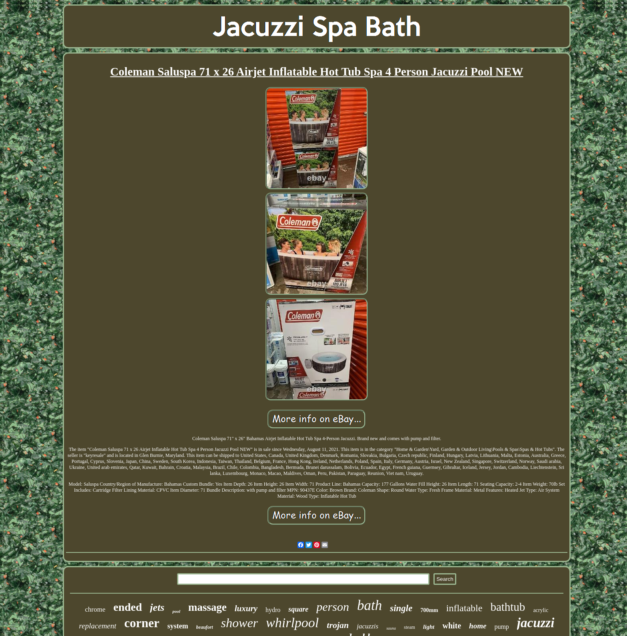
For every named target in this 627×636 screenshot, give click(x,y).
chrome (95, 609)
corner (142, 623)
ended (128, 607)
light (428, 627)
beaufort (204, 627)
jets (157, 607)
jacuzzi (536, 623)
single (401, 608)
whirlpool (292, 622)
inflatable (464, 608)
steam (409, 627)
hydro (273, 609)
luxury (246, 608)
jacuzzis (367, 626)
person (332, 606)
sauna (391, 628)
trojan (338, 625)
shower (239, 623)
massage (207, 607)
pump (501, 626)
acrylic (540, 610)
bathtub (507, 606)
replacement (97, 626)
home (477, 626)
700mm (429, 610)
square (298, 609)
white (451, 625)
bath (369, 605)
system (178, 626)
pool (176, 611)
